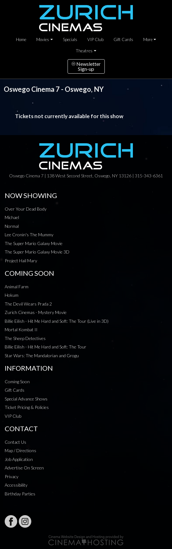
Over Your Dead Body (26, 209)
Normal (12, 226)
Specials (70, 39)
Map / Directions (20, 450)
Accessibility (16, 485)
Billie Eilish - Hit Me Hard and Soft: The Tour (45, 346)
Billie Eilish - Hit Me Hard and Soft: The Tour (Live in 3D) (57, 321)
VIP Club (95, 39)
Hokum (11, 295)
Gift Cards (123, 39)
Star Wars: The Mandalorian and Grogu (42, 355)
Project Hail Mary (21, 260)
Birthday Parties (20, 493)
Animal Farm (16, 286)
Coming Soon (17, 381)
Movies (42, 39)
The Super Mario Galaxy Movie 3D (37, 251)
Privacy (11, 476)
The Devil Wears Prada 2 (28, 303)
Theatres (84, 50)
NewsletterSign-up (86, 66)
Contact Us (15, 442)
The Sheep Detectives (25, 338)
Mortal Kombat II (21, 329)
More (148, 39)
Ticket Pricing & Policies (27, 407)
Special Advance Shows (26, 398)
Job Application (19, 459)
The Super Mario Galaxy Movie (34, 243)
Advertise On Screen (24, 467)
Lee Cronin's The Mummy (29, 234)
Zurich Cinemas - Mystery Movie (36, 312)
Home (21, 39)
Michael (12, 217)
